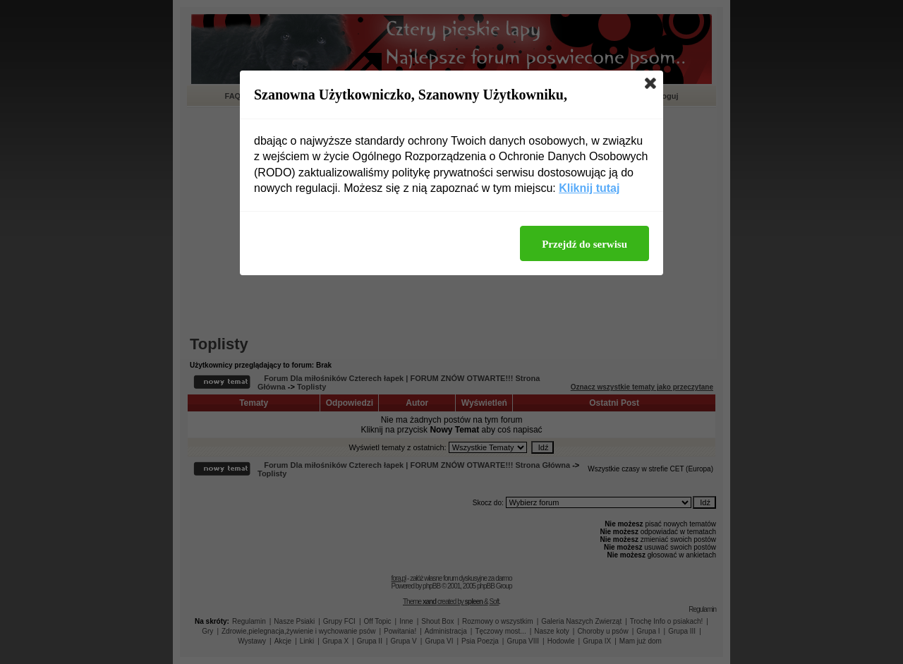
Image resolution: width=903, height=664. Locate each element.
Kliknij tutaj (589, 188)
